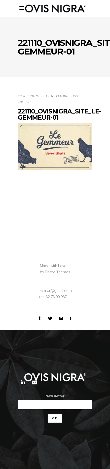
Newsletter (55, 396)
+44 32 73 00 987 (52, 297)
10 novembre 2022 (62, 96)
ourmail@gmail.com (55, 290)
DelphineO (33, 96)
